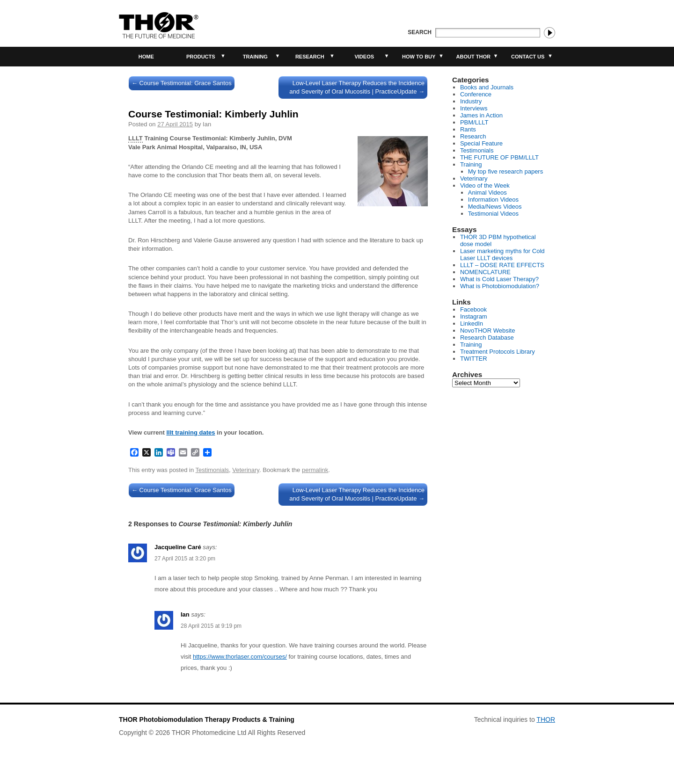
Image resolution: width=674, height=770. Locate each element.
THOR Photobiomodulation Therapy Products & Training (206, 719)
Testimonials (212, 469)
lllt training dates (190, 432)
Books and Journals (486, 87)
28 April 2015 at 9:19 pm (211, 626)
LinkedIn (471, 323)
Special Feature (481, 143)
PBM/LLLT (474, 122)
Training (255, 56)
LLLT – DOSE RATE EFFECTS (502, 265)
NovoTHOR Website (487, 330)
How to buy (418, 56)
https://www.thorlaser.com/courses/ (240, 656)
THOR (545, 719)
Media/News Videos (495, 206)
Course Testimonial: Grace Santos (182, 83)
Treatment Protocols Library (497, 351)
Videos (364, 56)
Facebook (473, 309)
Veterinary (245, 469)
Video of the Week (485, 185)
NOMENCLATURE (485, 272)
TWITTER (473, 358)
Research (309, 56)
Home (146, 56)
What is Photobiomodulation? (499, 286)
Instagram (473, 316)
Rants (468, 129)
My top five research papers (505, 171)
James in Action (481, 115)
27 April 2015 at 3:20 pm (184, 558)
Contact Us (527, 56)
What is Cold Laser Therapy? (499, 279)
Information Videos (493, 199)
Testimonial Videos (493, 213)
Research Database (487, 337)
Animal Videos (487, 192)
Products (200, 56)
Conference (475, 94)
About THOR (473, 56)
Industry (471, 101)
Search (420, 32)
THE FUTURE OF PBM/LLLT (499, 157)
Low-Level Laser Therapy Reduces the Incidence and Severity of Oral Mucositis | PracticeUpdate (357, 87)
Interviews (474, 108)
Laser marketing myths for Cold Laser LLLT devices (502, 254)
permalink (315, 469)
